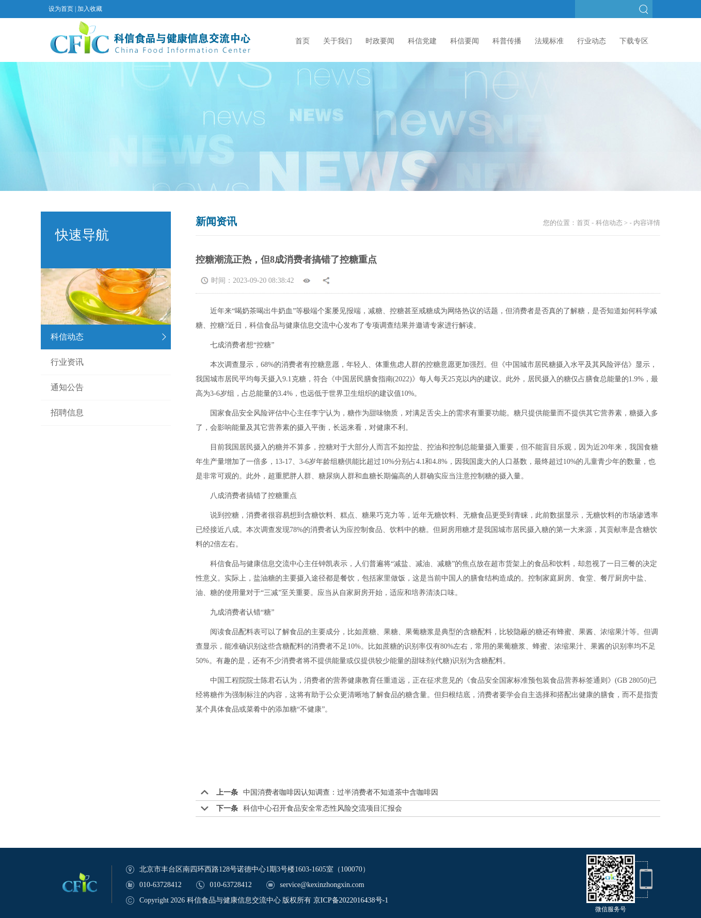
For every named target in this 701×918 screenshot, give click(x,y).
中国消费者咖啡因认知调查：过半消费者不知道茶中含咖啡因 (340, 792)
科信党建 (422, 41)
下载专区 (633, 41)
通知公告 (67, 387)
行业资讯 (67, 362)
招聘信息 (67, 412)
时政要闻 (379, 41)
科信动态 (67, 336)
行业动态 (591, 41)
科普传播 (506, 41)
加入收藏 (89, 8)
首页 (302, 41)
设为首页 (61, 8)
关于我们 (337, 41)
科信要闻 (464, 41)
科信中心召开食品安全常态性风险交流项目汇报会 (322, 808)
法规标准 (549, 41)
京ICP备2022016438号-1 (350, 900)
